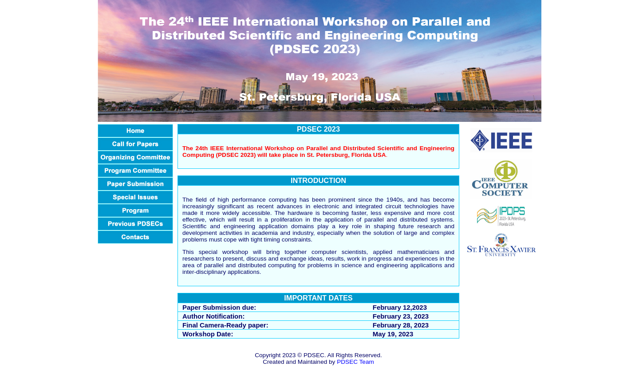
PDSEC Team (355, 361)
